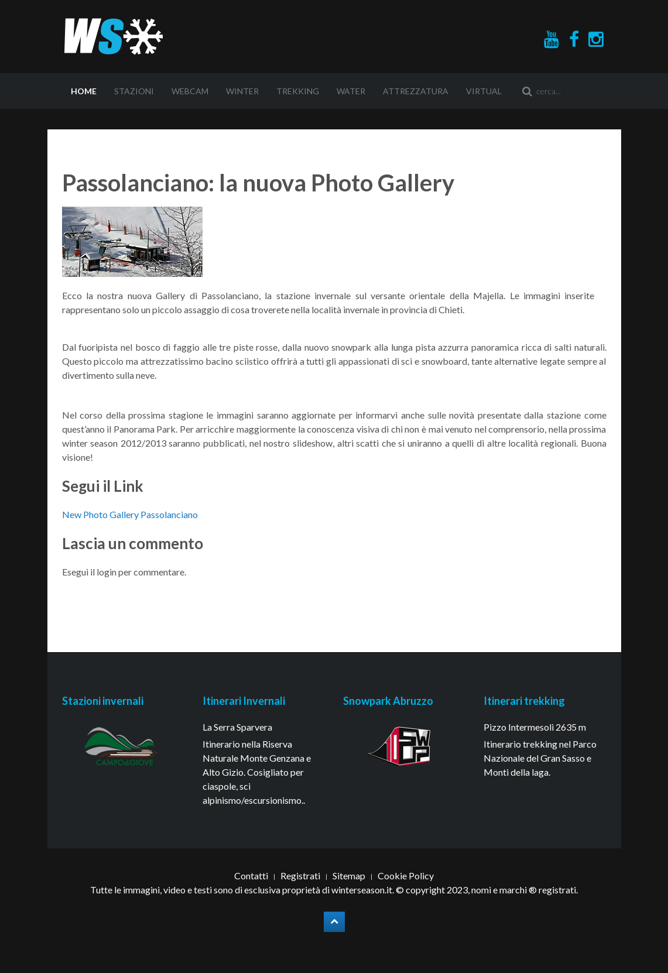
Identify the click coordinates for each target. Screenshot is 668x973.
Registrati (300, 875)
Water (351, 91)
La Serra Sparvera (237, 726)
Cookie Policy (406, 875)
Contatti (251, 875)
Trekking (297, 91)
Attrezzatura (415, 91)
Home (84, 91)
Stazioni (134, 91)
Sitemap (349, 875)
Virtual (484, 91)
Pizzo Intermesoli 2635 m (535, 726)
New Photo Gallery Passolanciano (130, 514)
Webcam (190, 91)
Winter (242, 91)
